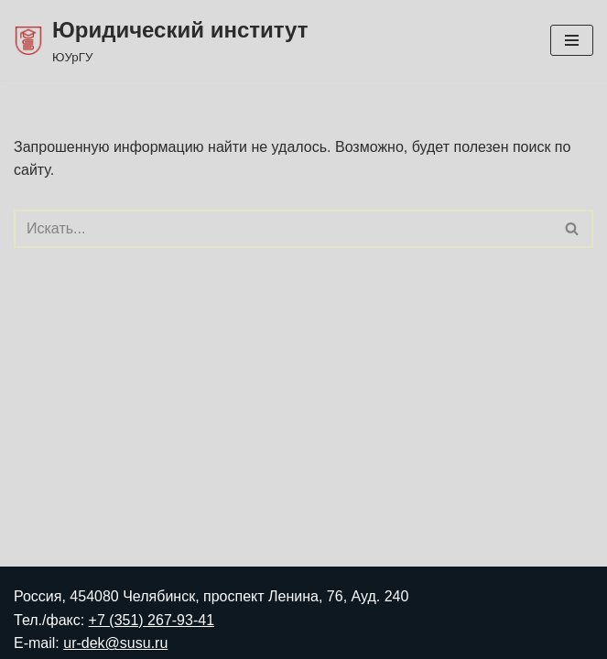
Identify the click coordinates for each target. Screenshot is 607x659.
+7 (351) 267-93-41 (151, 620)
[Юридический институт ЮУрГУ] (161, 40)
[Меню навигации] (571, 40)
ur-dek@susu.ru (115, 643)
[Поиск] (283, 229)
